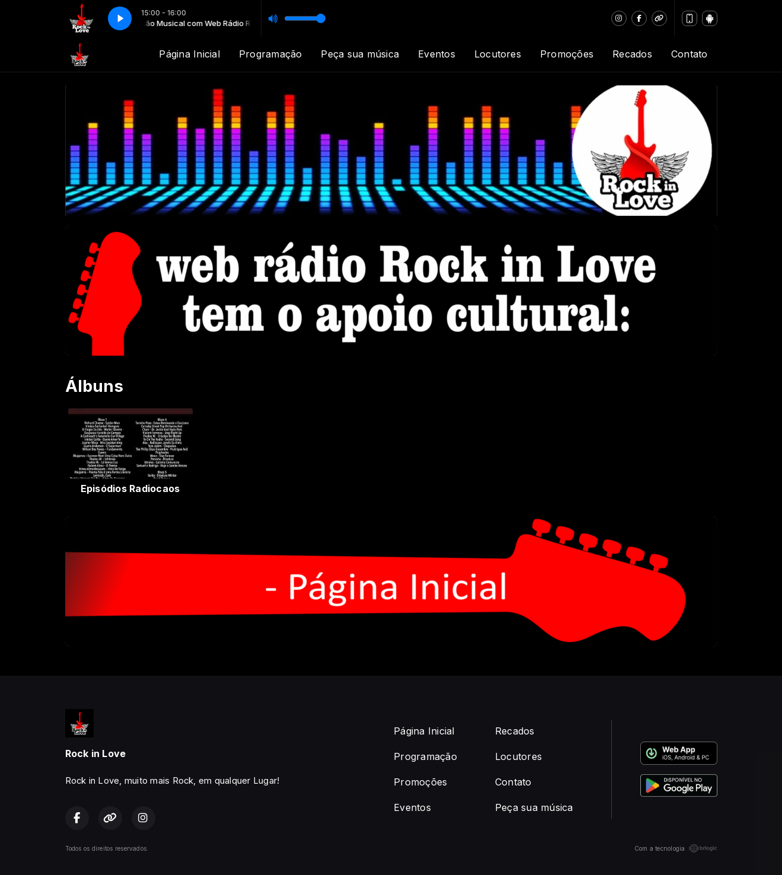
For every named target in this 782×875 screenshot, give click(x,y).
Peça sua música (360, 54)
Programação (270, 54)
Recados (632, 54)
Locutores (497, 54)
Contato (689, 54)
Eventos (436, 54)
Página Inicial (189, 54)
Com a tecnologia (675, 848)
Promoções (566, 54)
